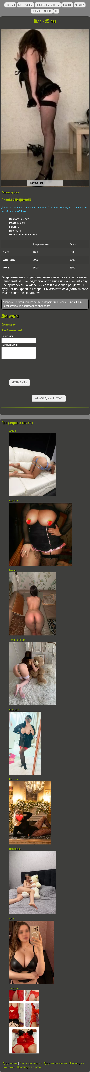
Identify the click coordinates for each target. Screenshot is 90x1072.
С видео (67, 4)
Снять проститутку (31, 1063)
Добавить (19, 382)
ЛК (56, 10)
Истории (79, 4)
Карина (13, 500)
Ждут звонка (25, 4)
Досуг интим (10, 1063)
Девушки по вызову (55, 1063)
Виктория (14, 709)
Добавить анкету (41, 10)
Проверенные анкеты (47, 4)
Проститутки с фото (29, 1067)
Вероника (15, 848)
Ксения (13, 988)
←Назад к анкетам (48, 398)
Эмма (12, 430)
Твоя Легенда (17, 639)
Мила (12, 570)
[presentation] (23, 369)
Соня (12, 918)
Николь (13, 779)
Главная (10, 4)
